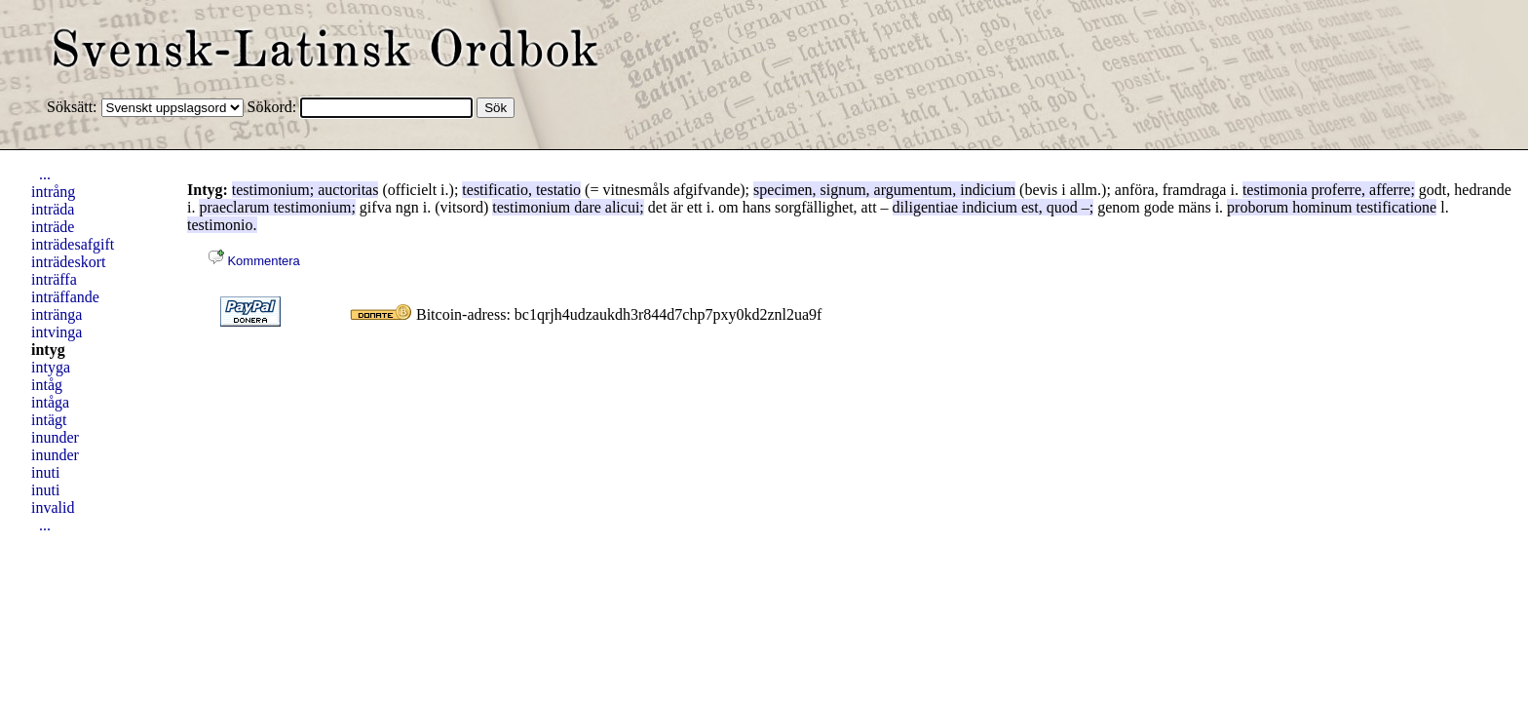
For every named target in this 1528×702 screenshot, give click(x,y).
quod (1062, 207)
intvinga (56, 332)
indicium (987, 189)
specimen (782, 189)
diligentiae (926, 207)
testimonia (1275, 189)
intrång (53, 191)
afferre (1389, 189)
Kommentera (254, 261)
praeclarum (234, 207)
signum (842, 189)
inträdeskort (68, 262)
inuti (45, 472)
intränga (56, 314)
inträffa (54, 279)
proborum (1257, 207)
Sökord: (274, 106)
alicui (622, 207)
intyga (50, 367)
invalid (52, 507)
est (1030, 207)
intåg (46, 384)
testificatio (495, 189)
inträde (52, 226)
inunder (55, 437)
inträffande (65, 297)
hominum (1322, 207)
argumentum (913, 189)
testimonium (271, 189)
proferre (1337, 189)
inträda (52, 209)
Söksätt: (74, 106)
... (45, 174)
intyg (48, 349)
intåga (50, 402)
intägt (48, 419)
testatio (558, 189)
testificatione (1396, 207)
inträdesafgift (72, 244)
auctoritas (348, 189)
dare (587, 207)
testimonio (220, 224)
